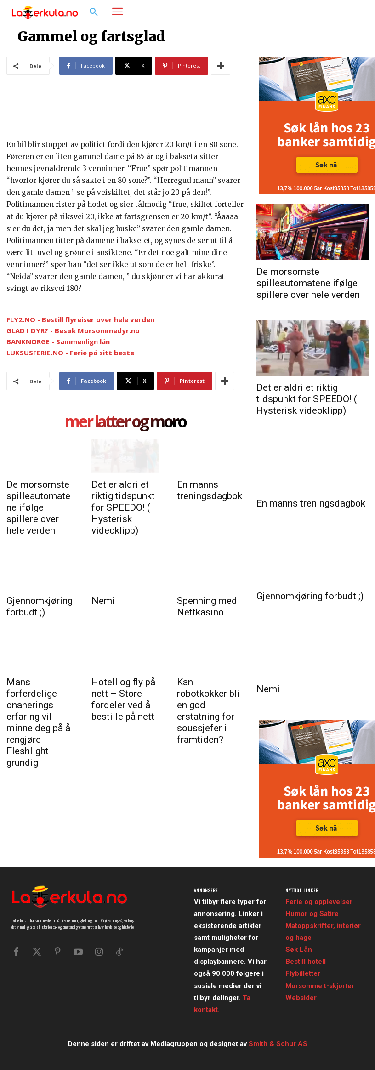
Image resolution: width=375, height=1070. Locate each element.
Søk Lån (298, 949)
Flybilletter (302, 973)
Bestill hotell (305, 961)
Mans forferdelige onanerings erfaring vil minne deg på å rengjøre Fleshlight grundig (38, 722)
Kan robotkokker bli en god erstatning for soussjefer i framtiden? (208, 711)
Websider (301, 998)
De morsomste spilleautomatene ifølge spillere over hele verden (38, 507)
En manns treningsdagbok (209, 490)
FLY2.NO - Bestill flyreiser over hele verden (80, 319)
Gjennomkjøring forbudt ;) (39, 606)
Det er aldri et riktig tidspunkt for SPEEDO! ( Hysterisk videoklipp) (123, 507)
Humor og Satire (312, 914)
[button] (94, 12)
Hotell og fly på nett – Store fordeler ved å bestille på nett (123, 699)
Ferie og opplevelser (318, 902)
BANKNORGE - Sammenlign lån (58, 341)
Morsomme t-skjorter (319, 986)
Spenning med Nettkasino (207, 606)
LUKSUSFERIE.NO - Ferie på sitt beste (70, 352)
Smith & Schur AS (278, 1044)
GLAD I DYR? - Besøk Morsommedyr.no (73, 330)
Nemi (103, 600)
